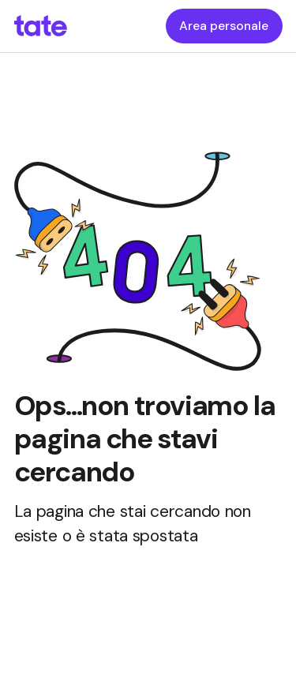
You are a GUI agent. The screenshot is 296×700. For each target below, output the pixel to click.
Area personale (223, 25)
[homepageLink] (40, 26)
